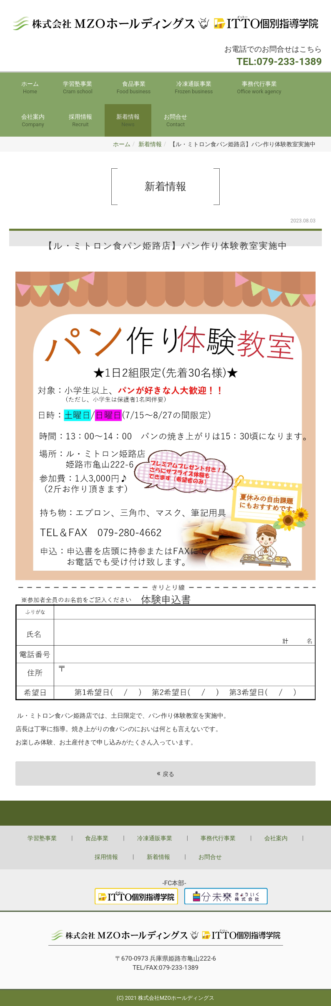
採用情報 (80, 121)
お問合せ (175, 121)
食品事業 (134, 88)
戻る (165, 773)
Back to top (165, 813)
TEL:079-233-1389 (279, 61)
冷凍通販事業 (194, 88)
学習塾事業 (78, 88)
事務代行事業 (259, 88)
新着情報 (128, 121)
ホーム (30, 88)
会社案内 (33, 121)
